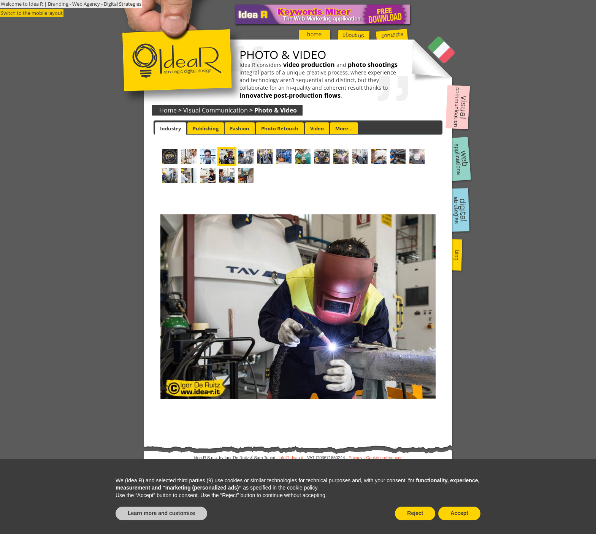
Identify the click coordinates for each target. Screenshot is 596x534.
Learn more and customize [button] (161, 513)
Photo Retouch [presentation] (279, 128)
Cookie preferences (384, 457)
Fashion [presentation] (239, 128)
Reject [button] (415, 513)
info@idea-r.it (291, 457)
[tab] (170, 128)
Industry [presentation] (170, 128)
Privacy (355, 457)
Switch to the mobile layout (32, 13)
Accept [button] (459, 513)
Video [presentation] (317, 128)
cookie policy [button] (302, 488)
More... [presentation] (344, 128)
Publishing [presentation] (206, 128)
